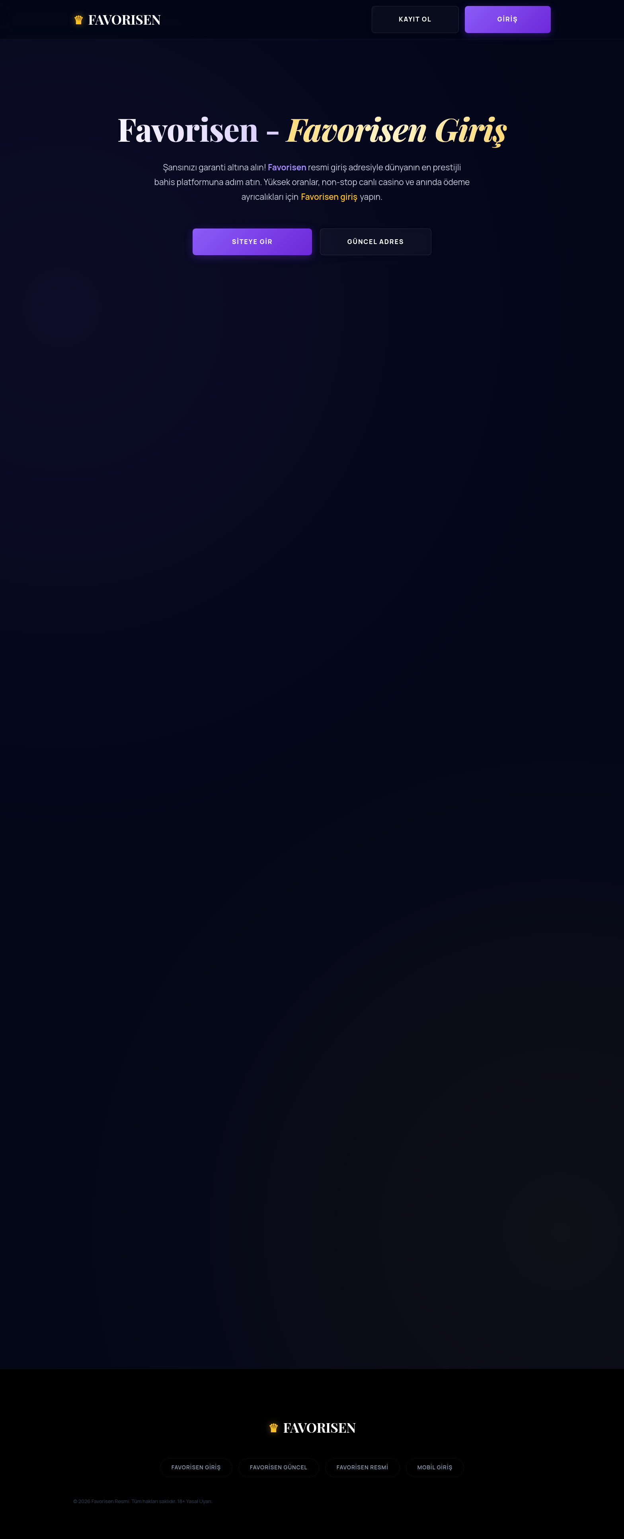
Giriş (507, 19)
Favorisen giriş (329, 196)
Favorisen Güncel (279, 1467)
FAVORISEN (312, 1427)
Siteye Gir (252, 241)
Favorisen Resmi (362, 1467)
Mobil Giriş (435, 1467)
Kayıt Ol (415, 19)
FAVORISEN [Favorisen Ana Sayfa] (117, 19)
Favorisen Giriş (196, 1467)
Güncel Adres (375, 241)
